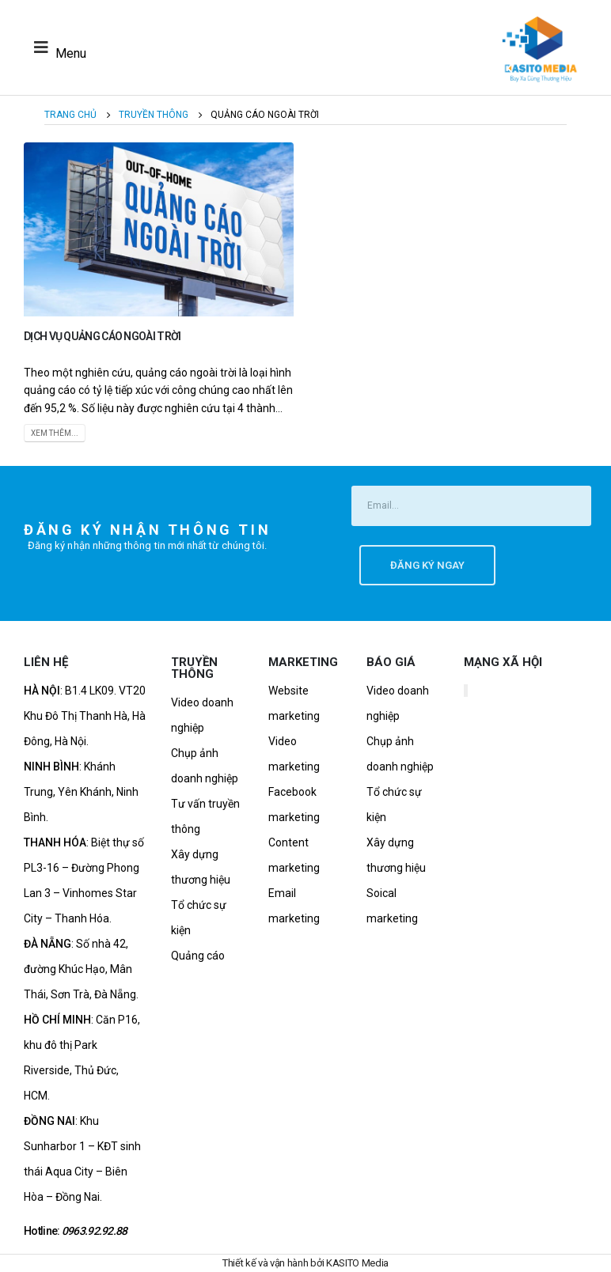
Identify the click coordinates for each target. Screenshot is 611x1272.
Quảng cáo (198, 955)
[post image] (159, 229)
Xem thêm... (54, 433)
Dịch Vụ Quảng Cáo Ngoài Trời (102, 336)
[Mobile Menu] (56, 47)
